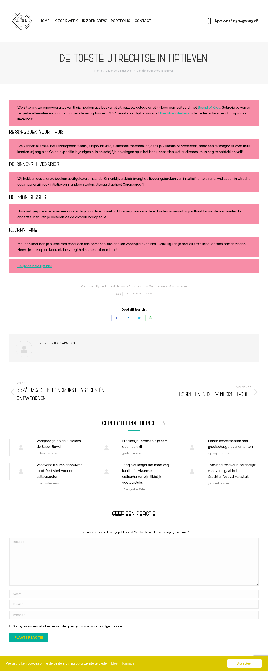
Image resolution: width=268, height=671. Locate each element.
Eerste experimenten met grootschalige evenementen (230, 444)
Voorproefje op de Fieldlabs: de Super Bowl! (59, 444)
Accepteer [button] (244, 663)
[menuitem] (44, 21)
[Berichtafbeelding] (20, 447)
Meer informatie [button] (122, 663)
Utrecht (148, 294)
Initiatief (137, 294)
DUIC (126, 294)
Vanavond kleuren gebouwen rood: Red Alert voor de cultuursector (59, 471)
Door (147, 286)
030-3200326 (246, 20)
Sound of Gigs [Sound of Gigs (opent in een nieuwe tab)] (209, 107)
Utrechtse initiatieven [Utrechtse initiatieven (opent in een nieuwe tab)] (175, 113)
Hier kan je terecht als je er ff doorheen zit (144, 444)
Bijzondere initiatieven (111, 286)
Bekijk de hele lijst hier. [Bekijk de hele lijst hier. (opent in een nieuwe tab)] (34, 266)
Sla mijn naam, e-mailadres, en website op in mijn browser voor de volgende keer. (68, 626)
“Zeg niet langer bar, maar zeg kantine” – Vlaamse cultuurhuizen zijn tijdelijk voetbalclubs (145, 474)
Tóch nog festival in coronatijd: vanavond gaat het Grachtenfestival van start (232, 471)
